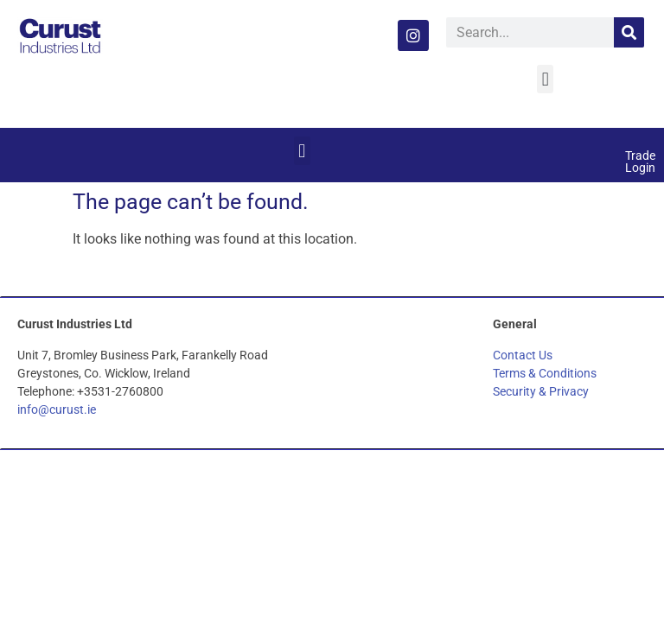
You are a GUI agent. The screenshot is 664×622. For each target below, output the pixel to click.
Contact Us (522, 355)
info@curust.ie (56, 409)
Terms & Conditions (545, 373)
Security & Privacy (541, 391)
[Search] (629, 32)
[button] (545, 79)
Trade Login (640, 162)
